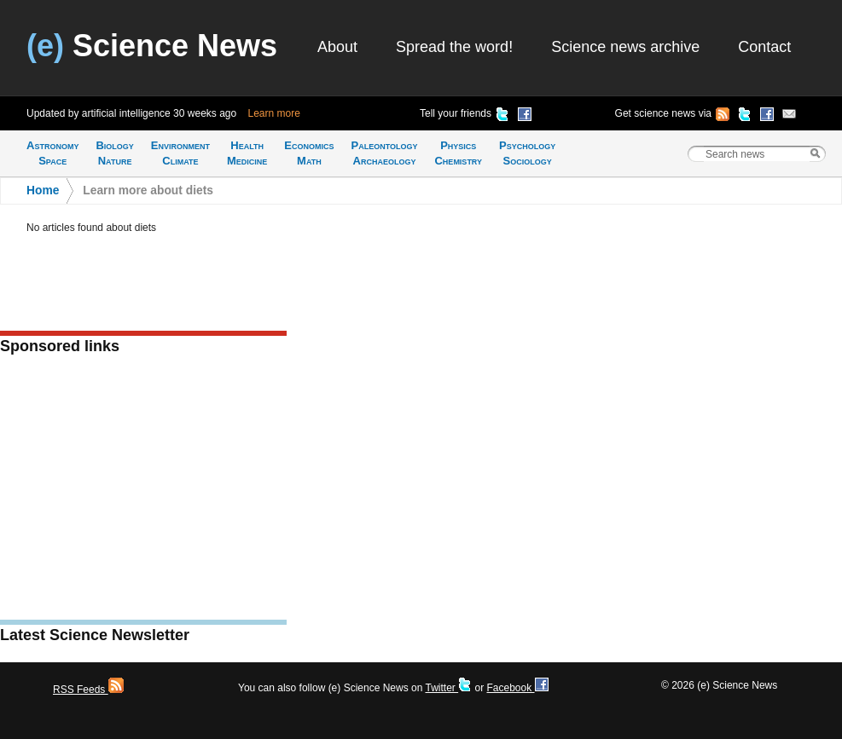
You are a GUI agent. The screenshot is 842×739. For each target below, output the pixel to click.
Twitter (448, 688)
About (337, 46)
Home (42, 190)
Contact (764, 46)
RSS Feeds (88, 690)
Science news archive (625, 46)
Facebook (517, 688)
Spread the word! (454, 46)
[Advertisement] (143, 492)
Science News (151, 45)
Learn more (274, 113)
